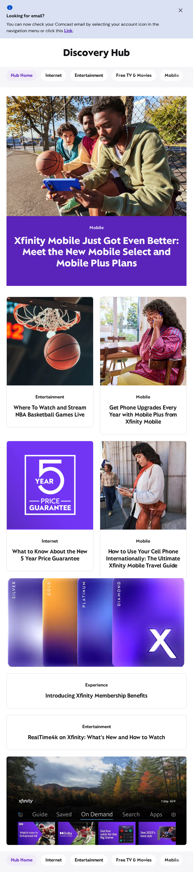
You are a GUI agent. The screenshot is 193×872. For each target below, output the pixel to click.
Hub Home (21, 75)
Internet (53, 75)
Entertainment (89, 75)
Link (68, 31)
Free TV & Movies (134, 75)
